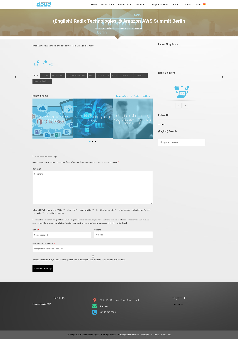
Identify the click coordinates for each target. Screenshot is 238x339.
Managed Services (159, 4)
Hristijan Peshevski (106, 28)
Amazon (44, 76)
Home (94, 4)
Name (35, 230)
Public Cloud (107, 4)
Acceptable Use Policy (129, 335)
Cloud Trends (126, 76)
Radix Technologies (42, 81)
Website (97, 230)
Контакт (104, 306)
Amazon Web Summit (76, 76)
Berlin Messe (103, 76)
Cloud (114, 76)
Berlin (91, 76)
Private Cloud (124, 4)
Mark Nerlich (141, 76)
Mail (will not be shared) (43, 243)
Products (140, 4)
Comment (36, 169)
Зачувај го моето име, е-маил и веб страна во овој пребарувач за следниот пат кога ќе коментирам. (79, 260)
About (175, 4)
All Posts (135, 96)
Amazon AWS (58, 76)
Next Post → (147, 96)
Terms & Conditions (162, 335)
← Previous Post (121, 96)
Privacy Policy (146, 335)
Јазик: (201, 4)
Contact (187, 4)
